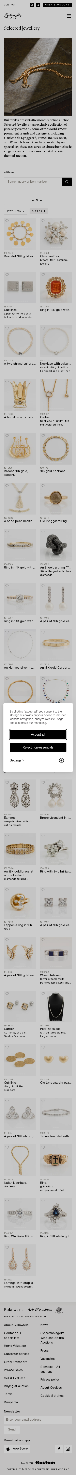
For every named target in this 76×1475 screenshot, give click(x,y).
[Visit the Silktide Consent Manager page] (61, 760)
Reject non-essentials (38, 747)
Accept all (38, 734)
